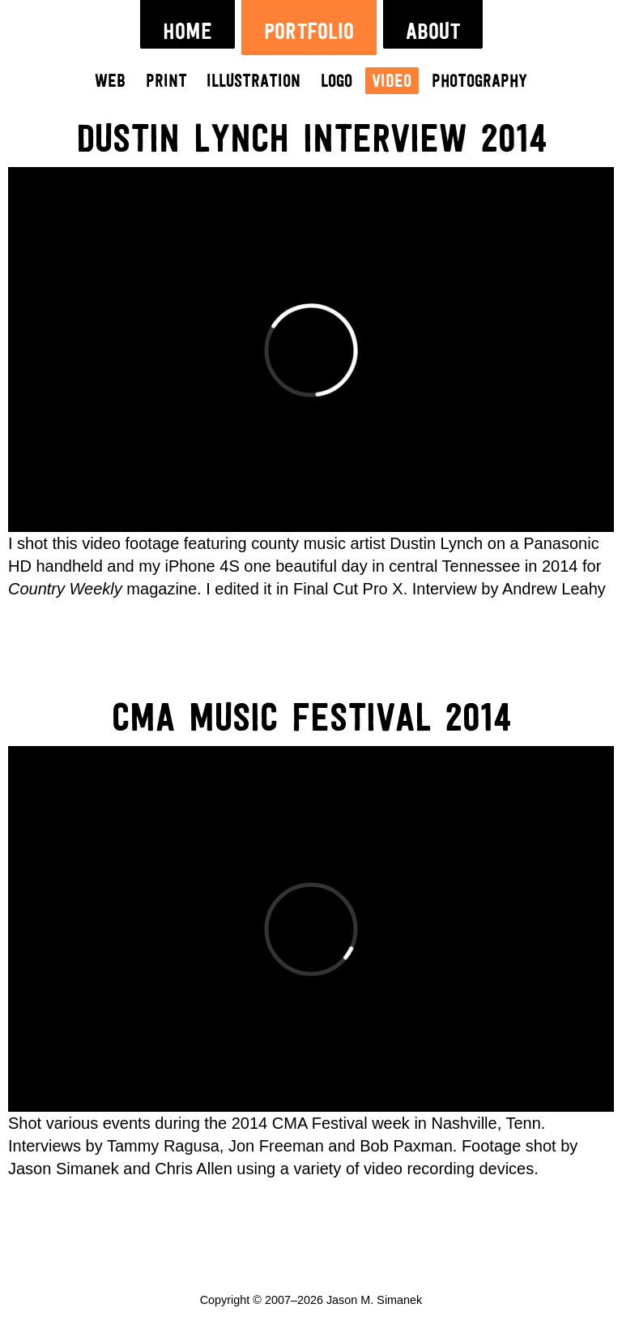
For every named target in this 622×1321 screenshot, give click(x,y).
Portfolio (309, 32)
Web (110, 82)
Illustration (253, 82)
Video (391, 82)
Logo (336, 82)
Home (187, 32)
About (433, 32)
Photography (479, 82)
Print (166, 82)
